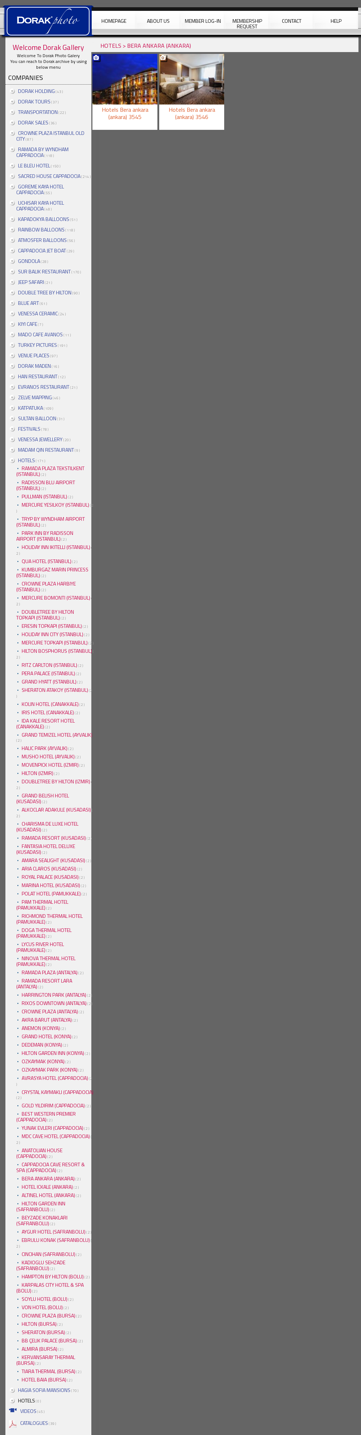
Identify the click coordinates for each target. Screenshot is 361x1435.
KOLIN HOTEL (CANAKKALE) (50, 704)
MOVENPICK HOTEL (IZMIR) (50, 764)
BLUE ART (28, 303)
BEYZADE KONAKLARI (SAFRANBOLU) (42, 1220)
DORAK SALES (33, 122)
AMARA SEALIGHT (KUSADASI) (53, 860)
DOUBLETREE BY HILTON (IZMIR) (56, 781)
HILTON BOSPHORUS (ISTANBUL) (57, 651)
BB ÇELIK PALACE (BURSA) (49, 1340)
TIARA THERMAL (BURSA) (48, 1371)
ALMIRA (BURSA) (39, 1349)
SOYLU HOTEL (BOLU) (45, 1299)
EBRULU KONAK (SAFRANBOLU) (56, 1240)
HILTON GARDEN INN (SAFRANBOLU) (40, 1206)
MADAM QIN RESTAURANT (46, 450)
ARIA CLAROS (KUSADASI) (49, 868)
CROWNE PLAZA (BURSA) (48, 1315)
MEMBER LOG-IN (203, 21)
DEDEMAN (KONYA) (42, 1044)
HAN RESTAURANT (37, 376)
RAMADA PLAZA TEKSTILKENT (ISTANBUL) (50, 471)
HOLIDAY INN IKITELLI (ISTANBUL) (56, 547)
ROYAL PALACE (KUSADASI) (50, 877)
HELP (336, 21)
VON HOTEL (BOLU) (42, 1307)
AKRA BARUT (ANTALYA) (47, 1019)
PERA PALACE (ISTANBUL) (48, 673)
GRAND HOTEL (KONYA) (46, 1036)
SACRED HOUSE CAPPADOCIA (49, 176)
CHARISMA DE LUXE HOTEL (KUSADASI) (47, 826)
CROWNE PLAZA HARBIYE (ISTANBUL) (46, 586)
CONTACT (291, 21)
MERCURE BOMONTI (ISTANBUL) (56, 597)
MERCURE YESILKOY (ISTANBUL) (55, 504)
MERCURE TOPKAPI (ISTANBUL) (55, 642)
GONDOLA (29, 261)
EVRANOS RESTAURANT (43, 387)
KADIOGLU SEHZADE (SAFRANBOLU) (40, 1265)
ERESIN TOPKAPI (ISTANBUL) (52, 626)
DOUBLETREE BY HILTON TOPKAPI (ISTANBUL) (45, 614)
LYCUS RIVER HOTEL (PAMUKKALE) (40, 947)
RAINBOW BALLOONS (41, 229)
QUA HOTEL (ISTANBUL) (46, 561)
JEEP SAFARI (31, 282)
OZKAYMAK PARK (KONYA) (50, 1069)
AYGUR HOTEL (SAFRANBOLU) (54, 1231)
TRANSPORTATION (38, 112)
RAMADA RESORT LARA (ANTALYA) (44, 983)
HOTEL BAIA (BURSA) (44, 1379)
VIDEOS (28, 1411)
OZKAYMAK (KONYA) (43, 1061)
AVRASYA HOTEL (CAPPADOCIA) (55, 1078)
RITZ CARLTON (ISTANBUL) (49, 665)
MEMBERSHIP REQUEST (247, 23)
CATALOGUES (34, 1423)
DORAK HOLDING (36, 91)
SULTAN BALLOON (37, 418)
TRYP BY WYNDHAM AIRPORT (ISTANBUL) (50, 521)
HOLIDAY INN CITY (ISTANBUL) (52, 634)
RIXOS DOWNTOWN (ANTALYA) (54, 1003)
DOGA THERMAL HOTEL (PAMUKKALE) (43, 933)
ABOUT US (158, 21)
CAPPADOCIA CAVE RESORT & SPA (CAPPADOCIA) (50, 1167)
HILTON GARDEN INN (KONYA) (53, 1053)
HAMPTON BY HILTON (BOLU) (53, 1276)
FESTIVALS (29, 429)
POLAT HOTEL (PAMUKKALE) (51, 893)
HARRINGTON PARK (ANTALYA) (54, 994)
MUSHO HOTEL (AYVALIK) (48, 756)
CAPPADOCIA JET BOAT (42, 250)
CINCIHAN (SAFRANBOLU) (48, 1254)
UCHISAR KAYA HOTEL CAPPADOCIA (40, 205)
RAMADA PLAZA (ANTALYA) (50, 972)
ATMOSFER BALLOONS (42, 240)
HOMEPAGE (113, 21)
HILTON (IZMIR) (37, 773)
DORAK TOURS (34, 101)
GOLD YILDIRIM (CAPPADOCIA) (53, 1105)
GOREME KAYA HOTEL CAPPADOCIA (40, 189)
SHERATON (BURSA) (43, 1332)
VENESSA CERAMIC (38, 313)
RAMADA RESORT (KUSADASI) (54, 838)
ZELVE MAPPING (35, 397)
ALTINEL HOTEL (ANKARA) (48, 1195)
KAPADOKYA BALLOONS (43, 219)
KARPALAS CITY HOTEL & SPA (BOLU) (50, 1287)
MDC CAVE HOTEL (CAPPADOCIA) (56, 1136)
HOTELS (26, 460)
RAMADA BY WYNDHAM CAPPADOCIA (42, 152)
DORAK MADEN (34, 366)
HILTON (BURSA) (39, 1324)
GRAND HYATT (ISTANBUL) (49, 681)
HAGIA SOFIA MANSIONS (44, 1390)
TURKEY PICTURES (37, 345)
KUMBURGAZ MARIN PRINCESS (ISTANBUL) (52, 572)
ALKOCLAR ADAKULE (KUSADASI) (56, 809)
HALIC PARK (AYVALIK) (45, 748)
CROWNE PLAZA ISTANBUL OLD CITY (50, 135)
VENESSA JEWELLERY (40, 439)
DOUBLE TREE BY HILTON (44, 292)
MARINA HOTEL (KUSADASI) (51, 885)
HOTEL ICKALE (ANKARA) (47, 1187)
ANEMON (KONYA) (41, 1028)
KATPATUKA (30, 408)
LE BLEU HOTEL (34, 165)
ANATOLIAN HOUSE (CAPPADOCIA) (39, 1153)
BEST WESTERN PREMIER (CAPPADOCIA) (46, 1116)
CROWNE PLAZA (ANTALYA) (50, 1011)
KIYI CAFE (27, 324)
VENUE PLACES (33, 355)
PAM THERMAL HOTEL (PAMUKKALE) (42, 904)
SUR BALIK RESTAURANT (44, 271)
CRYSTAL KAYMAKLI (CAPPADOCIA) (57, 1092)
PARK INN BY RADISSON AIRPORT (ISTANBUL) (44, 535)
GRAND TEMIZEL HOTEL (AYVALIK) (57, 734)
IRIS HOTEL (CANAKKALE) (48, 712)
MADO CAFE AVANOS (40, 334)
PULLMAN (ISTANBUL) (44, 496)
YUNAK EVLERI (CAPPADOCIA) (52, 1128)
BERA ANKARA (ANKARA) (48, 1178)
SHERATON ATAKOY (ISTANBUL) (55, 690)
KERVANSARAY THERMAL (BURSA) (45, 1360)
